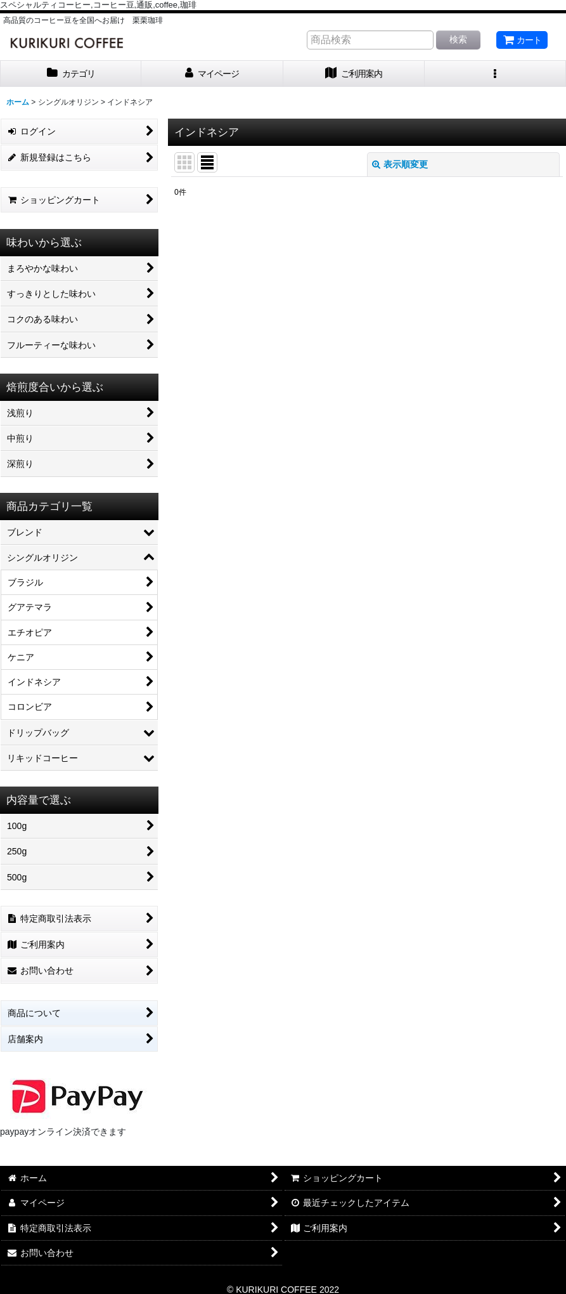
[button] (495, 74)
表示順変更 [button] (400, 164)
